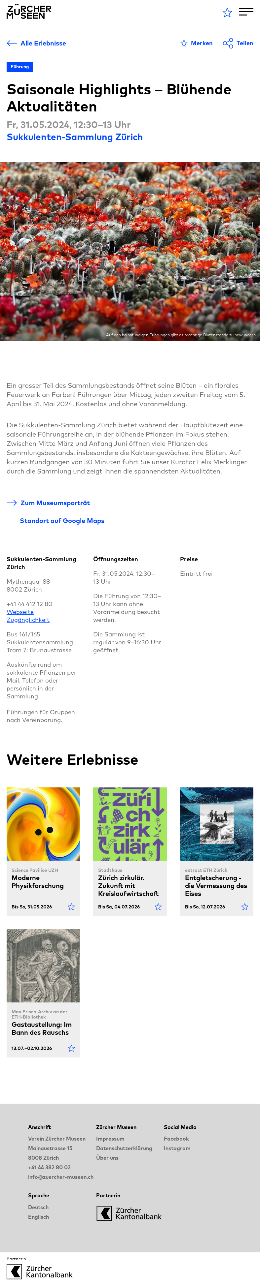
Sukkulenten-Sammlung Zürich (75, 136)
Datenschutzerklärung (124, 1148)
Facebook (176, 1138)
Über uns (107, 1157)
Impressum (110, 1138)
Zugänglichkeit (28, 620)
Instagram (177, 1148)
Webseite (20, 612)
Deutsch (38, 1207)
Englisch (38, 1216)
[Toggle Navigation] (246, 11)
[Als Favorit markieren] (196, 43)
